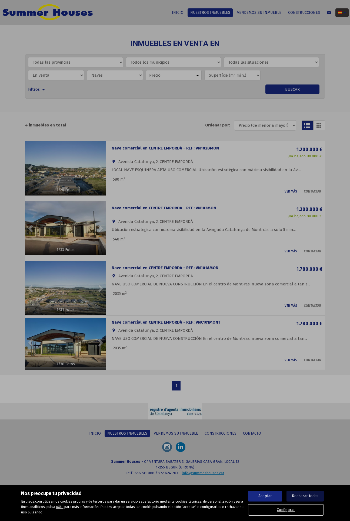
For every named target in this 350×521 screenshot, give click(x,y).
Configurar (286, 509)
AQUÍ (60, 507)
